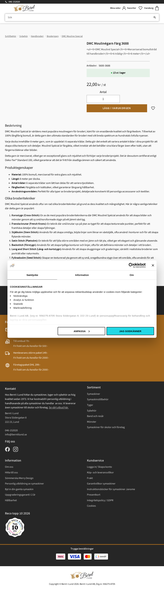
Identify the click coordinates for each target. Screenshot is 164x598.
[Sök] (155, 17)
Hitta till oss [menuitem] (11, 472)
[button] (134, 8)
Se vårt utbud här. (59, 407)
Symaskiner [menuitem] (93, 394)
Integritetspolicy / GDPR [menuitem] (100, 500)
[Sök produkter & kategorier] (82, 17)
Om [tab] (132, 274)
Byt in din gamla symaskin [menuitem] (19, 489)
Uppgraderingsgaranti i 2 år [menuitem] (20, 495)
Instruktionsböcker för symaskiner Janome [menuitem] (111, 489)
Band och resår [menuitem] (95, 416)
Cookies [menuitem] (91, 506)
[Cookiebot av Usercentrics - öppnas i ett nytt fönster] (131, 265)
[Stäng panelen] (153, 265)
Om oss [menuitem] (9, 467)
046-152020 (14, 2)
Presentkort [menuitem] (93, 495)
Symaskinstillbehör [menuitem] (98, 399)
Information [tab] (82, 274)
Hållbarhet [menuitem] (11, 500)
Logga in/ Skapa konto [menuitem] (99, 467)
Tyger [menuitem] (90, 405)
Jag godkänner (130, 331)
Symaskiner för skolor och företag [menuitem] (106, 427)
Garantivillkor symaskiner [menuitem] (101, 483)
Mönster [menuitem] (91, 422)
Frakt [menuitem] (90, 478)
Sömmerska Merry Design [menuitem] (19, 478)
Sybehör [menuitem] (91, 410)
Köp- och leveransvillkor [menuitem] (100, 472)
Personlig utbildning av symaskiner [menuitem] (24, 483)
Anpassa (81, 331)
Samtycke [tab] (32, 274)
